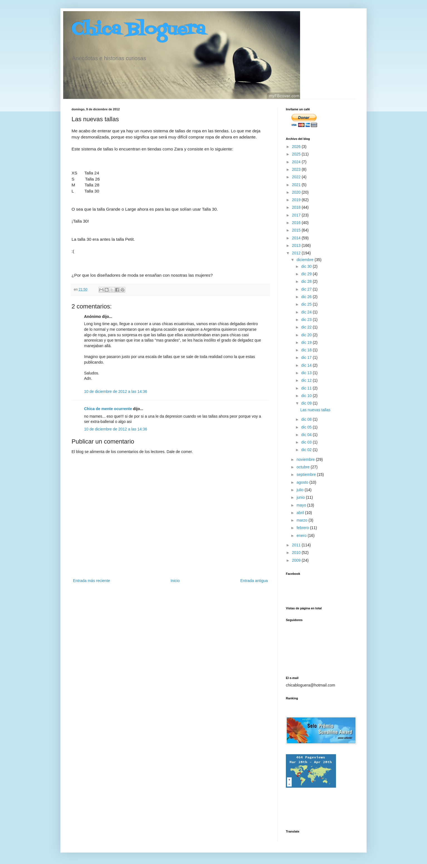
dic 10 (307, 395)
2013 (297, 245)
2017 (297, 215)
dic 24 (307, 312)
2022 (297, 177)
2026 (297, 146)
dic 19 (307, 342)
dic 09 (307, 403)
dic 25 (307, 304)
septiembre (306, 474)
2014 (297, 238)
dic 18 (307, 350)
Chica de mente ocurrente (108, 409)
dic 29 (307, 274)
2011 (297, 545)
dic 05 (307, 427)
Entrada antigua (254, 580)
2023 (297, 169)
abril (300, 512)
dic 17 (307, 357)
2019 (297, 200)
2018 (297, 207)
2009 (297, 560)
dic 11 (307, 388)
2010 (297, 552)
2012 (297, 253)
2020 (297, 192)
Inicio (175, 580)
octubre (303, 467)
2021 (297, 184)
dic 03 (307, 442)
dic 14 (307, 365)
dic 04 (307, 434)
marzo (302, 520)
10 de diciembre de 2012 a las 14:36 (115, 391)
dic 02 (307, 449)
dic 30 (307, 266)
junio (301, 497)
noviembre (306, 459)
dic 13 (307, 373)
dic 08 (307, 419)
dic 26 (307, 297)
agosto (302, 482)
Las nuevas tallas (315, 410)
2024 (297, 162)
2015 (297, 230)
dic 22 (307, 327)
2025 (297, 154)
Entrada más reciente (91, 580)
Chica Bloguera (138, 30)
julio (300, 490)
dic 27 (307, 289)
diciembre (305, 259)
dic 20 (307, 335)
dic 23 (307, 319)
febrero (303, 527)
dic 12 (307, 380)
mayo (301, 505)
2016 (297, 222)
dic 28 (307, 281)
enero (302, 535)
